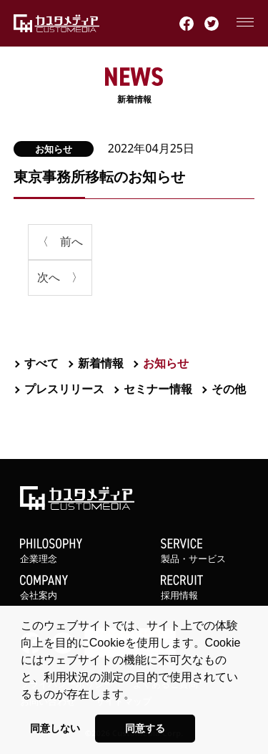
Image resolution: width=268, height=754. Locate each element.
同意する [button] (145, 728)
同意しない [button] (55, 728)
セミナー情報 (158, 389)
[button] (140, 695)
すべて (41, 363)
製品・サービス (204, 551)
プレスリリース (64, 389)
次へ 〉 (60, 277)
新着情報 (134, 86)
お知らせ (53, 148)
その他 (229, 389)
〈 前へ (60, 241)
